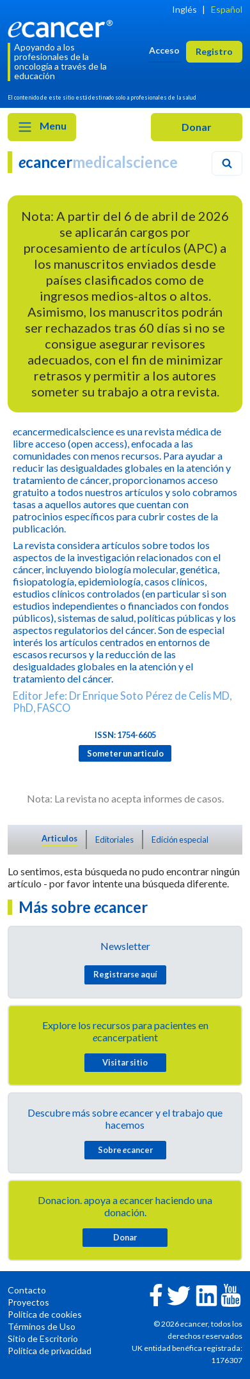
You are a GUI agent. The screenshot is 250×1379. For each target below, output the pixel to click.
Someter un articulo (125, 753)
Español (226, 9)
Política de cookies (45, 1314)
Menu (41, 127)
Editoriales (114, 839)
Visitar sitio (125, 1062)
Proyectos (28, 1302)
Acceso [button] (164, 50)
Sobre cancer (125, 1150)
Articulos (59, 838)
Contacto (27, 1290)
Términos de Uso (41, 1326)
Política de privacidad (49, 1350)
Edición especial (180, 839)
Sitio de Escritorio (43, 1338)
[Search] (227, 163)
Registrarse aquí (125, 974)
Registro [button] (214, 51)
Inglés (184, 9)
